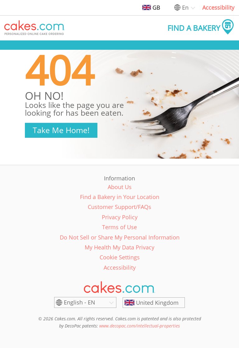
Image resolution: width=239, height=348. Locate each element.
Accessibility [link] (218, 7)
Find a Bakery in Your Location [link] (119, 197)
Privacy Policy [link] (120, 217)
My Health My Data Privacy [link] (119, 247)
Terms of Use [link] (119, 227)
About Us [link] (120, 187)
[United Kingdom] (154, 303)
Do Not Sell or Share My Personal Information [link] (120, 237)
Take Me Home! (61, 130)
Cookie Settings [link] (120, 257)
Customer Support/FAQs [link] (119, 207)
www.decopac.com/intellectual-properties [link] (139, 326)
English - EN (79, 302)
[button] (34, 28)
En (185, 7)
